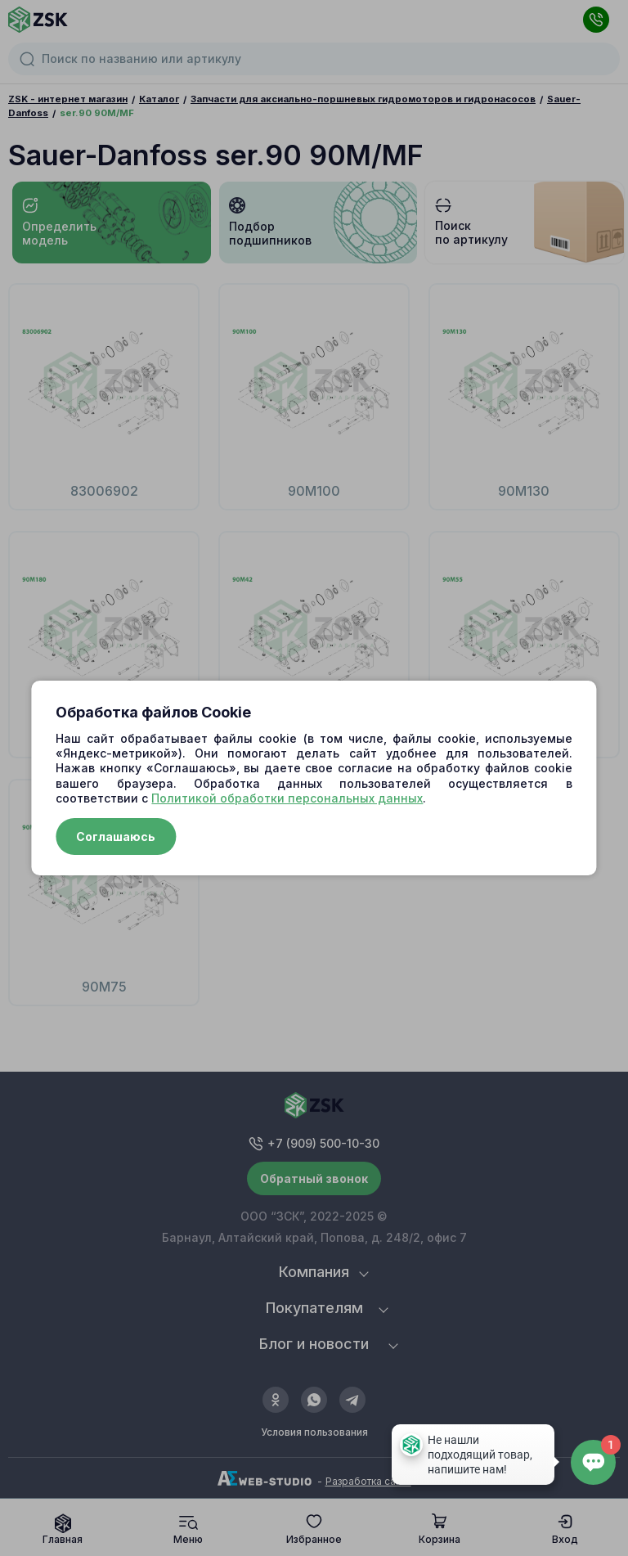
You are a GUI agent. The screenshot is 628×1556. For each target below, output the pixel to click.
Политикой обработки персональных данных (287, 798)
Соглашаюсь (115, 836)
